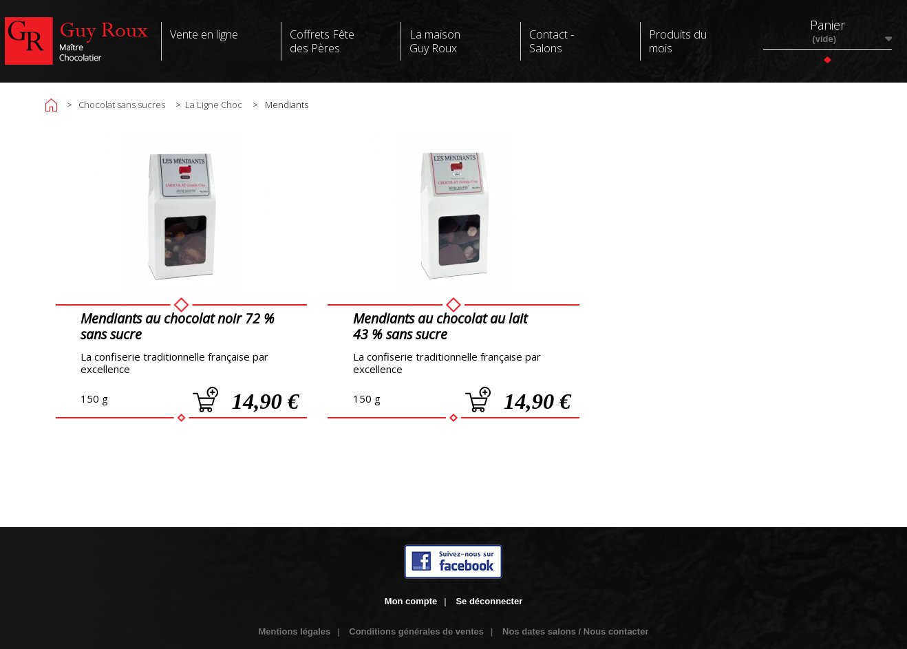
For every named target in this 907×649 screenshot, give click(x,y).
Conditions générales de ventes (416, 631)
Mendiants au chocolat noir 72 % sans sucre (178, 326)
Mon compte (411, 601)
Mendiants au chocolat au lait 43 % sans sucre (440, 326)
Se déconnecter (489, 601)
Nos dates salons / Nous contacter (575, 631)
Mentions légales (295, 631)
